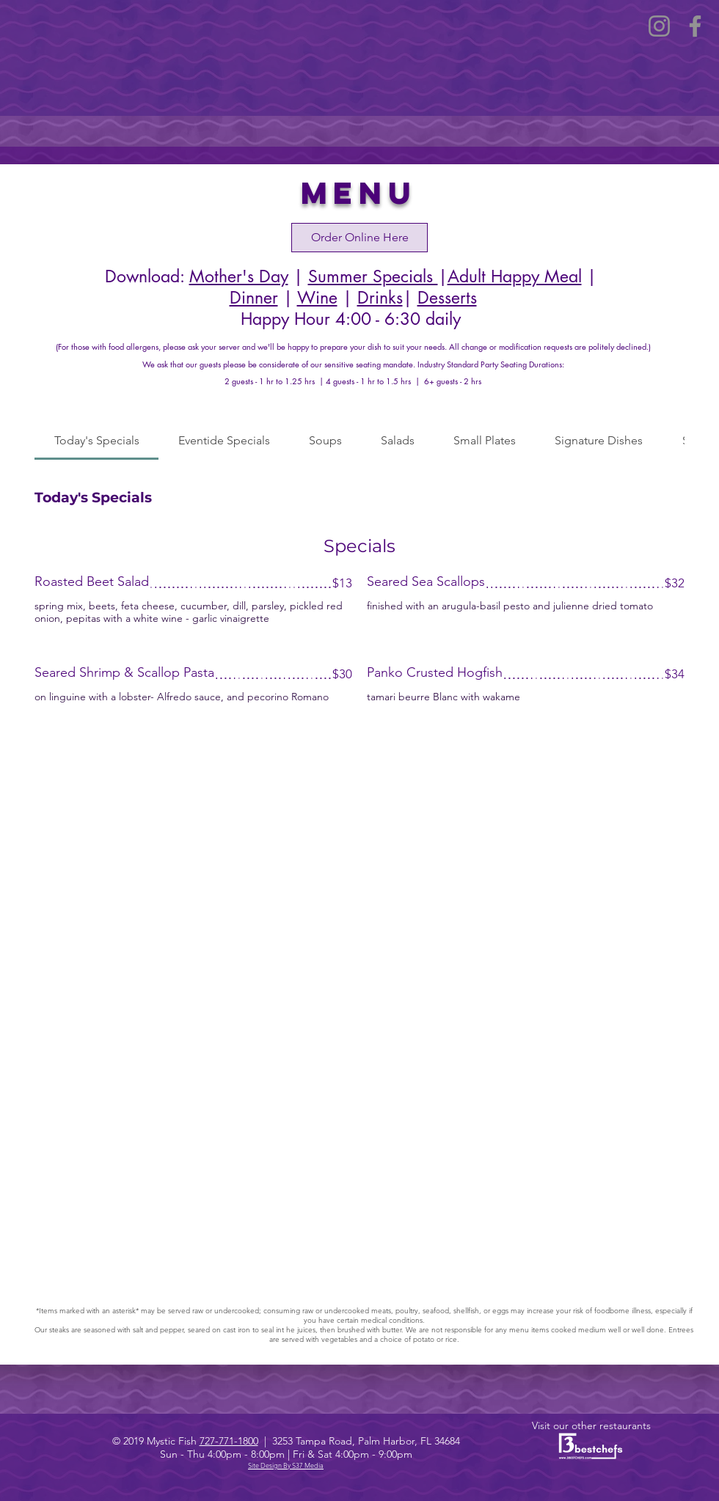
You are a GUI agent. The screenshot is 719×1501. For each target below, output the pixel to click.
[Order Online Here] (359, 237)
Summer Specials (373, 276)
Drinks (380, 298)
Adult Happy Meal (515, 276)
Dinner (254, 298)
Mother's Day (238, 276)
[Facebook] (695, 26)
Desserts (447, 298)
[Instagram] (659, 26)
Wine (317, 298)
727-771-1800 (229, 1440)
